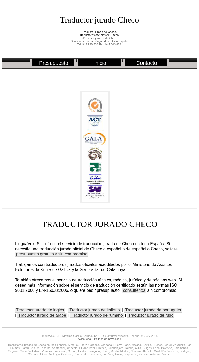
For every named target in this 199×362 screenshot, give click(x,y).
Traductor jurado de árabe (42, 315)
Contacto (146, 63)
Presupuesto (53, 63)
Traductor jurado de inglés (40, 310)
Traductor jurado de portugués (153, 310)
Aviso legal (84, 338)
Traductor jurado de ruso (151, 315)
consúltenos (134, 290)
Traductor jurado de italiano (94, 310)
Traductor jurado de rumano (97, 315)
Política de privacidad (107, 338)
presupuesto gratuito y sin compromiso (51, 254)
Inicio (100, 63)
